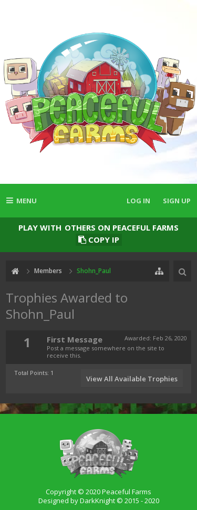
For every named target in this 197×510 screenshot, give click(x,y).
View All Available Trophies (132, 378)
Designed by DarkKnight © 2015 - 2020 (98, 500)
